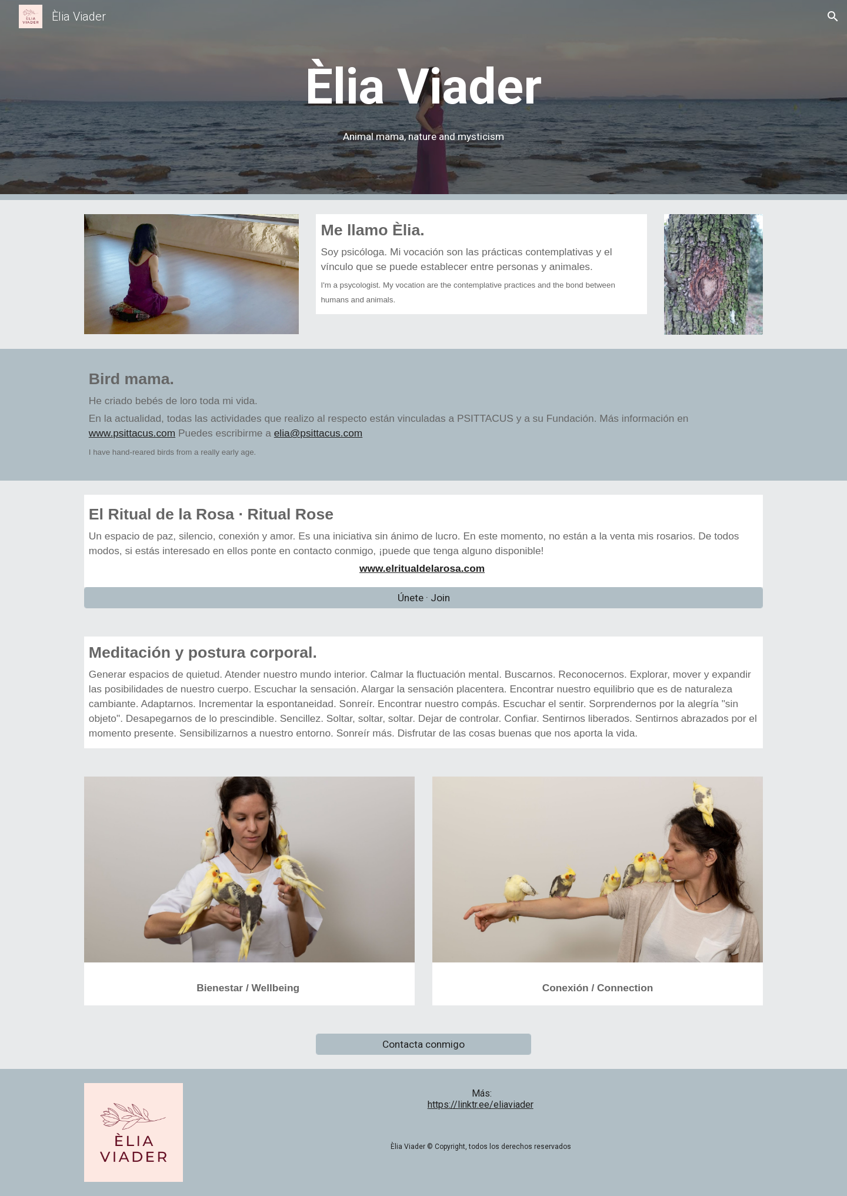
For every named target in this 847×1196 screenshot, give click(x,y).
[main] (423, 100)
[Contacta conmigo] (423, 1044)
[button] (833, 16)
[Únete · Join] (423, 598)
